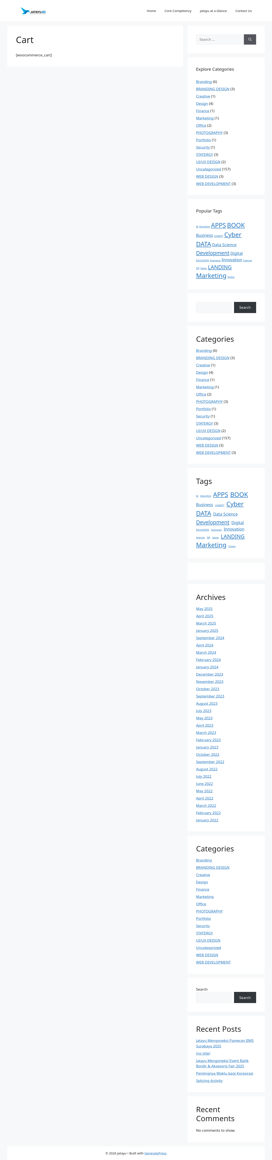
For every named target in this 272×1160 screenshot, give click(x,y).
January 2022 (207, 820)
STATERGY (204, 154)
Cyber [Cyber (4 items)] (232, 234)
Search (245, 307)
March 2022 (206, 805)
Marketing (205, 118)
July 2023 (204, 710)
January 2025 (207, 630)
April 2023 (204, 725)
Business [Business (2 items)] (204, 235)
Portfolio (203, 139)
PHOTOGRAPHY (209, 132)
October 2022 (207, 754)
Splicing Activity (209, 1080)
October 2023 (207, 688)
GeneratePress (155, 1153)
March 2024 (206, 652)
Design (202, 103)
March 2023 (206, 732)
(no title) (203, 1053)
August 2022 (207, 769)
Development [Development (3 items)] (212, 252)
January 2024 (207, 666)
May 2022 (204, 790)
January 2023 (207, 747)
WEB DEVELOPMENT (213, 183)
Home (151, 11)
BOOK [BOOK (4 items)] (236, 225)
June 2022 (204, 783)
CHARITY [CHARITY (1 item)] (218, 236)
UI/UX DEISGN (208, 161)
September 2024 (210, 637)
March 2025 (206, 623)
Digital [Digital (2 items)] (236, 253)
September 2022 (210, 761)
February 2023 (208, 739)
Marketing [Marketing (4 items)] (211, 275)
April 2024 (204, 645)
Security (203, 147)
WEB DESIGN (207, 176)
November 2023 (209, 681)
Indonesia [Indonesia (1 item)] (215, 260)
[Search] (250, 39)
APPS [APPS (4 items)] (218, 225)
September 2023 (210, 696)
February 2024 (208, 659)
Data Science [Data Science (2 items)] (224, 245)
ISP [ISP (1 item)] (197, 268)
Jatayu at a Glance (213, 11)
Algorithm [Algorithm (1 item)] (204, 226)
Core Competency (178, 11)
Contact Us (244, 11)
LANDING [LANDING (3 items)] (220, 267)
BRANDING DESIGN (213, 88)
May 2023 (204, 718)
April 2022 (204, 798)
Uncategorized (208, 169)
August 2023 (207, 703)
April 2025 (204, 615)
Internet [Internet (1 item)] (247, 260)
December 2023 (209, 674)
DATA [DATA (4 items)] (203, 244)
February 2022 (208, 812)
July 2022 (204, 776)
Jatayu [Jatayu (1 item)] (203, 268)
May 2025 (204, 608)
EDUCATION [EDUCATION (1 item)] (202, 260)
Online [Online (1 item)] (230, 277)
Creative (203, 96)
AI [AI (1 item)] (197, 226)
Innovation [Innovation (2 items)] (232, 260)
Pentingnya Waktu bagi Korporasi (224, 1073)
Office (201, 125)
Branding (204, 81)
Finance (202, 110)
